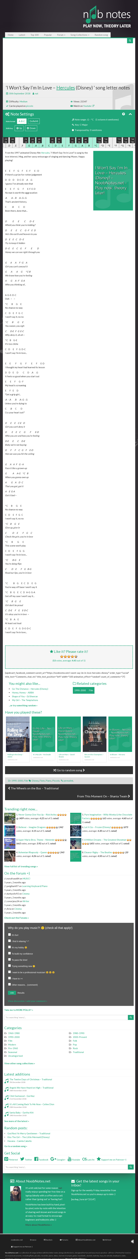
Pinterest (11, 1159)
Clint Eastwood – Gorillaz (21, 1096)
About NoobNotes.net (85, 1240)
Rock (75, 1048)
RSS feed (107, 1240)
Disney (35, 780)
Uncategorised (15, 1055)
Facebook (41, 1159)
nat (36, 93)
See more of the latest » (16, 1121)
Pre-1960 (13, 1048)
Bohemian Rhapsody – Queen (32, 852)
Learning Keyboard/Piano (35, 886)
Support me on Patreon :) (22, 1247)
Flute (42, 780)
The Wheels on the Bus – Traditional (33, 788)
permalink (68, 780)
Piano (48, 780)
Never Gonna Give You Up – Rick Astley (37, 814)
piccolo (29, 106)
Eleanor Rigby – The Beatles (98, 852)
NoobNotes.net (11, 1253)
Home (10, 34)
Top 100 (35, 34)
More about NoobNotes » (38, 1224)
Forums (64, 1240)
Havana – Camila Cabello (19, 1141)
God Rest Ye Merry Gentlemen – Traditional (28, 1133)
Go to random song (69, 770)
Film (91, 690)
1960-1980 (14, 1033)
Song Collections (80, 34)
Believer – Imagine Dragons (32, 827)
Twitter (26, 1159)
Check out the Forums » (16, 917)
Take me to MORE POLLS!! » (18, 1010)
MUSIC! (26, 878)
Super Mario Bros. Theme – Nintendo (36, 839)
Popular (48, 34)
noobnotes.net (17, 1240)
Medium (23, 101)
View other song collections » (19, 1063)
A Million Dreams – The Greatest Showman (105, 839)
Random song (101, 34)
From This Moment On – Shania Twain (103, 796)
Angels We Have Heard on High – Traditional (31, 1087)
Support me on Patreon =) (111, 1159)
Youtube (88, 106)
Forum (61, 34)
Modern (12, 1044)
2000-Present (80, 1037)
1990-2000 (80, 690)
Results (20, 993)
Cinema (25, 893)
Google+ (57, 1159)
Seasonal (12, 1052)
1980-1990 (78, 1033)
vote (12, 993)
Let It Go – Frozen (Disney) (97, 827)
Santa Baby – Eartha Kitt (21, 1112)
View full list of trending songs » (21, 866)
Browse (33, 1240)
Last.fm (88, 1159)
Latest (22, 34)
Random (48, 1240)
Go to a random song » (15, 1146)
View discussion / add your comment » (27, 1001)
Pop (75, 1044)
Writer (26, 901)
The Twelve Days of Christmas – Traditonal (30, 1079)
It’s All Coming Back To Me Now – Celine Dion (31, 1104)
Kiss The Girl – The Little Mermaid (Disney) (28, 1137)
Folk (75, 1040)
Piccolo (56, 780)
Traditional (78, 1052)
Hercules (65, 87)
